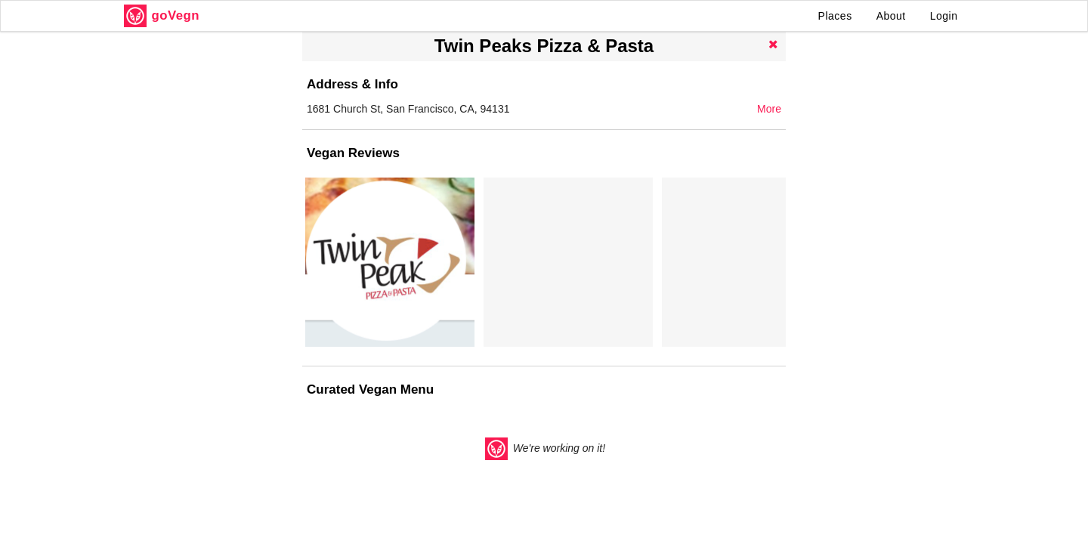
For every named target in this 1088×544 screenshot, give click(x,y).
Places (835, 16)
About (891, 16)
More (769, 109)
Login (944, 16)
